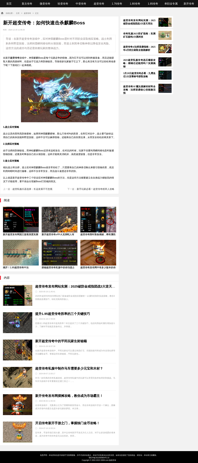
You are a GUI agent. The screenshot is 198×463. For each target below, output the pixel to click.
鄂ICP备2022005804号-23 (99, 458)
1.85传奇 (153, 3)
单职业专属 (171, 3)
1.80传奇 (135, 3)
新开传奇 (189, 3)
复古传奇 (27, 3)
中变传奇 (81, 3)
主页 (18, 13)
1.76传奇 (117, 3)
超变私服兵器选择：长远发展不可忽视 (32, 189)
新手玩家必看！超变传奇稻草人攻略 (95, 189)
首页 (9, 3)
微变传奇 (45, 3)
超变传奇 (99, 3)
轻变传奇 (63, 3)
